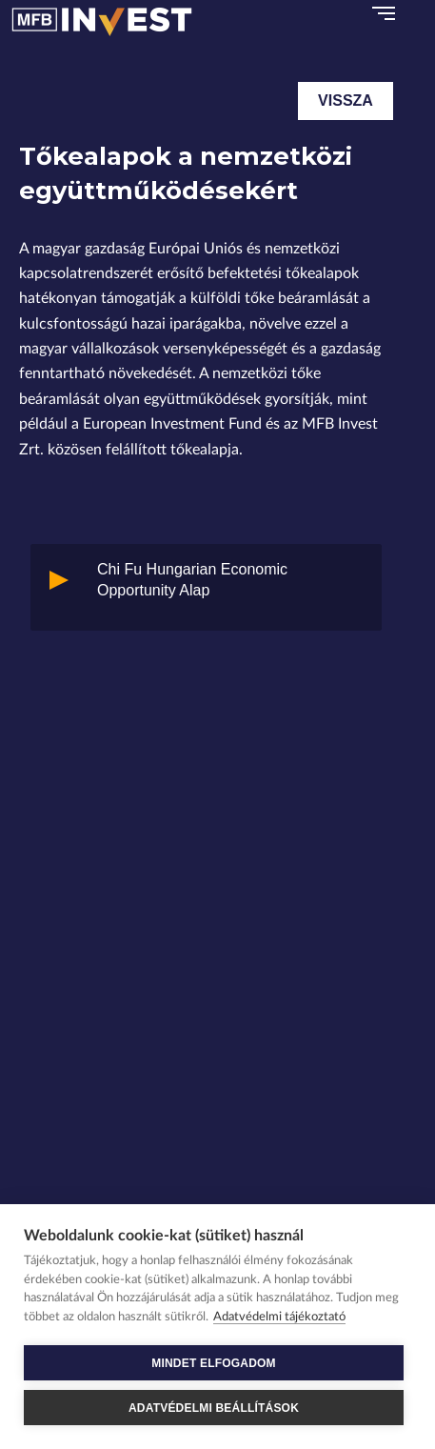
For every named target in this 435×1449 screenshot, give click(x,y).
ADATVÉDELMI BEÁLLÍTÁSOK (214, 1408)
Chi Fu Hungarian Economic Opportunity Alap (192, 579)
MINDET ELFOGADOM (213, 1363)
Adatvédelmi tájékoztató (279, 1317)
